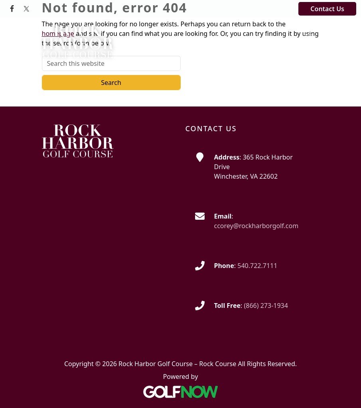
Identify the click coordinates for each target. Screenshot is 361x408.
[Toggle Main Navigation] (308, 31)
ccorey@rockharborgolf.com (256, 225)
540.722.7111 (257, 265)
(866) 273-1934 (266, 305)
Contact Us (327, 8)
